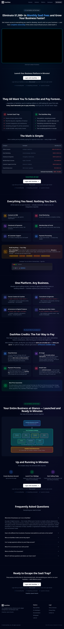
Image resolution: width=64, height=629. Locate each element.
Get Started (58, 2)
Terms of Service (53, 607)
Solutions (37, 2)
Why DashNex (36, 607)
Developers (50, 2)
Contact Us (51, 612)
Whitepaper (36, 615)
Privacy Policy (52, 610)
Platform (43, 2)
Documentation (36, 612)
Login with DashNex (32, 78)
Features (30, 2)
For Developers (36, 610)
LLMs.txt (35, 617)
